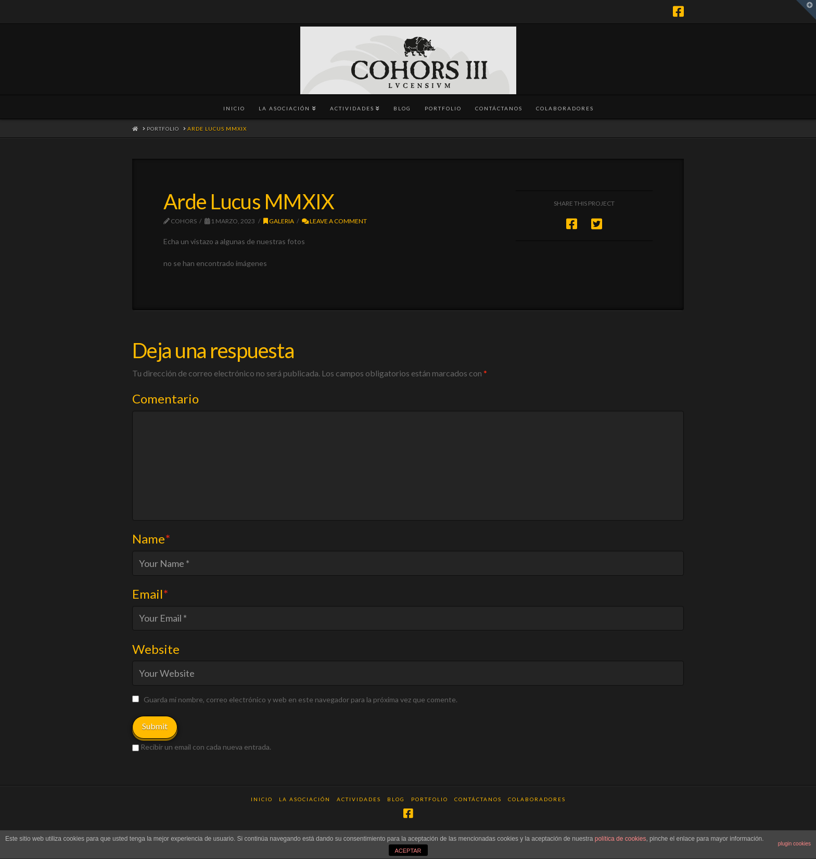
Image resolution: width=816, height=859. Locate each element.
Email (150, 593)
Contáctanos (478, 799)
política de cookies (620, 838)
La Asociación (304, 799)
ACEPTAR (407, 851)
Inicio (262, 799)
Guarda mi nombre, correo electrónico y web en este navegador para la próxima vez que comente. (300, 699)
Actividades (359, 799)
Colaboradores (537, 799)
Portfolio (429, 799)
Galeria (278, 221)
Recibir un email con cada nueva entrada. (206, 746)
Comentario (165, 398)
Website (156, 648)
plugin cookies (794, 844)
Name (151, 538)
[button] (806, 10)
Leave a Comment (334, 221)
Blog (396, 799)
